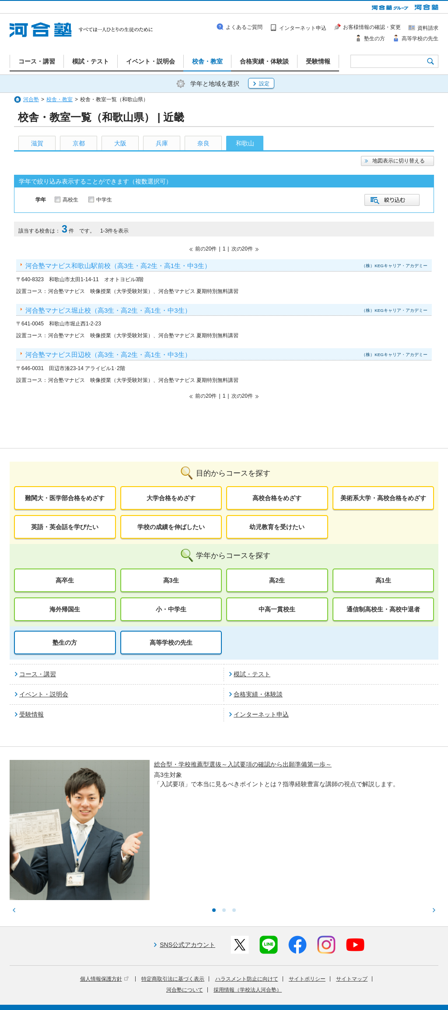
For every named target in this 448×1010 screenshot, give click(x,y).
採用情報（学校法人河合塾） (248, 918)
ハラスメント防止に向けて (246, 907)
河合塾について (184, 918)
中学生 (104, 200)
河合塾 (31, 99)
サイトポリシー (307, 907)
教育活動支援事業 (277, 985)
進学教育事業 (233, 985)
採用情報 (170, 997)
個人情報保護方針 (104, 907)
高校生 (70, 200)
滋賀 (37, 143)
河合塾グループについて (181, 985)
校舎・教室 (59, 99)
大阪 (120, 143)
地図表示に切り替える (398, 161)
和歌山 (245, 143)
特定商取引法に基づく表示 (172, 907)
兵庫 (162, 143)
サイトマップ (352, 907)
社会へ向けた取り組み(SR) (387, 985)
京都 (79, 143)
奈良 (203, 143)
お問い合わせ (204, 997)
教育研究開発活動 (327, 985)
